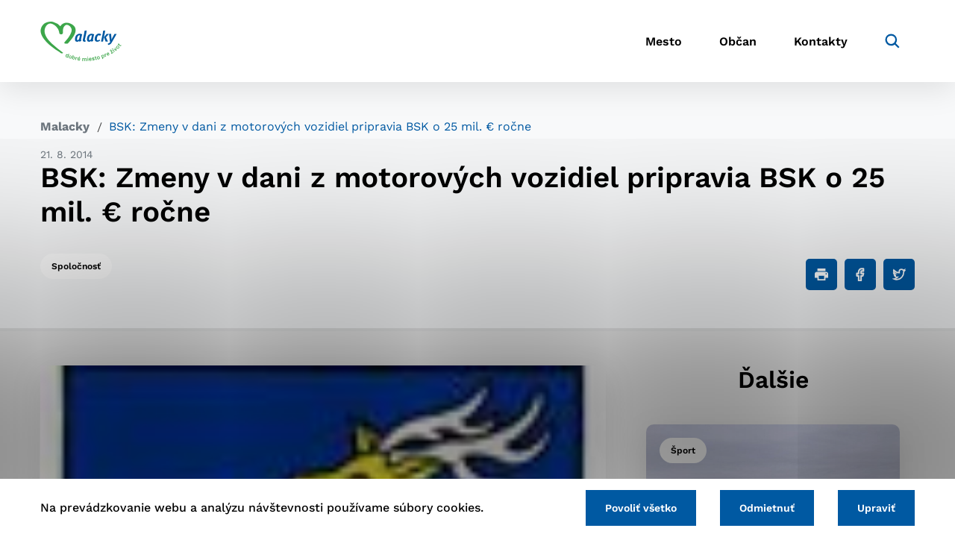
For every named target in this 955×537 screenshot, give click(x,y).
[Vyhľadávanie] (892, 41)
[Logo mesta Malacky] (81, 41)
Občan (738, 41)
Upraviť (876, 508)
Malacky (65, 126)
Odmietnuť (767, 508)
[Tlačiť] (821, 274)
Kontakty (821, 41)
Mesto (663, 41)
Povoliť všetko (641, 508)
